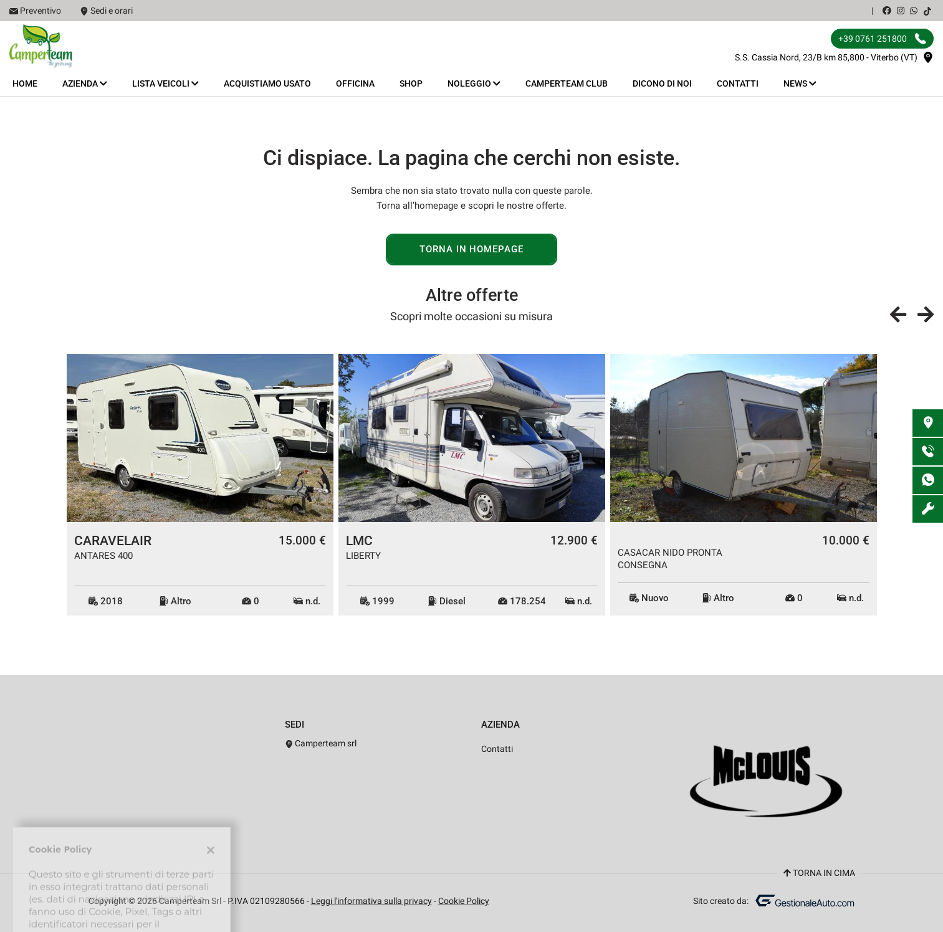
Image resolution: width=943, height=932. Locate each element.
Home (24, 83)
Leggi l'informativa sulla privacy (371, 901)
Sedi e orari (111, 11)
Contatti (738, 83)
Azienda (84, 83)
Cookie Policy (463, 901)
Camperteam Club (566, 83)
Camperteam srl (321, 743)
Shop (411, 83)
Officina (355, 83)
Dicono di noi (662, 83)
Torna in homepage (471, 249)
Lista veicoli (165, 83)
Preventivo (40, 11)
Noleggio (474, 83)
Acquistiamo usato (267, 83)
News (799, 83)
